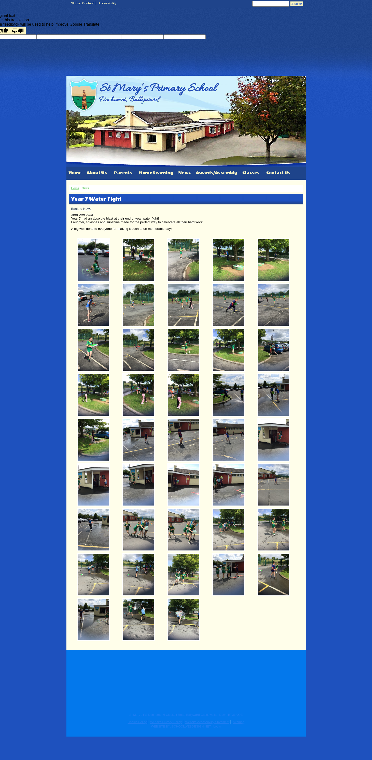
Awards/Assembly (216, 172)
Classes (250, 172)
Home (75, 172)
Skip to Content (82, 3)
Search (296, 4)
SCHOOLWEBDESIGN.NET (191, 726)
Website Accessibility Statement (207, 722)
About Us (97, 172)
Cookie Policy (137, 722)
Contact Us (278, 172)
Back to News (81, 209)
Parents (123, 172)
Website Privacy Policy (166, 722)
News (184, 172)
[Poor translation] (18, 30)
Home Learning (156, 172)
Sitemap (238, 722)
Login (217, 726)
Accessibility (107, 3)
